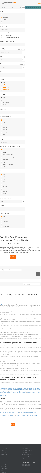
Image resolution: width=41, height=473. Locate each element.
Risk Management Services (21, 394)
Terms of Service (5, 465)
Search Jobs (4, 454)
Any (3, 15)
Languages (3, 139)
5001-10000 (4, 191)
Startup (3, 152)
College (2, 205)
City (1, 64)
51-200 (3, 182)
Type (1, 11)
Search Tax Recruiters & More (8, 456)
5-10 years (4, 221)
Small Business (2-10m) (7, 157)
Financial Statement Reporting (19, 392)
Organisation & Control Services (31, 391)
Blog (23, 457)
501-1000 (4, 186)
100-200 (4, 127)
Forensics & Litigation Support (33, 392)
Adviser (3, 19)
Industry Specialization (7, 41)
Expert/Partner (5, 226)
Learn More (13, 424)
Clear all (38, 274)
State (1, 56)
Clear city (21, 64)
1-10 (3, 177)
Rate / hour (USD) (5, 116)
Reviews (2, 94)
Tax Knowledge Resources (28, 456)
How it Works (13, 256)
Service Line (3, 26)
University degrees (6, 198)
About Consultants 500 (27, 450)
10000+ (3, 194)
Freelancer (4, 17)
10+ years (4, 224)
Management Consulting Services (16, 391)
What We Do (25, 452)
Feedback (3, 79)
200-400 (4, 130)
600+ (3, 134)
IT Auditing (9, 389)
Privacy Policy (4, 466)
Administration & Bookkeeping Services (17, 388)
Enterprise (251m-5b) (7, 164)
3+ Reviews (4, 100)
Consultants (9, 3)
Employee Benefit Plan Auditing (33, 388)
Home (3, 7)
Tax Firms (7, 33)
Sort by (19, 284)
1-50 (3, 122)
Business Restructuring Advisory (20, 389)
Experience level (5, 213)
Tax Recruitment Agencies (11, 38)
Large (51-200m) (6, 162)
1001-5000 (4, 189)
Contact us (3, 472)
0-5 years (4, 219)
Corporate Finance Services (34, 389)
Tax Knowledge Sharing (27, 454)
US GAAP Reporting (10, 394)
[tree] (12, 35)
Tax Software (7, 35)
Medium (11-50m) (6, 159)
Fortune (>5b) (5, 167)
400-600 (4, 132)
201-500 (4, 184)
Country (2, 49)
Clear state (21, 57)
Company (4, 22)
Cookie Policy (4, 468)
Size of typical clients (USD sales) (10, 146)
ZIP (1, 71)
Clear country (20, 49)
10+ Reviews (5, 102)
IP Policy (3, 470)
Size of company (5, 171)
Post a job (3, 452)
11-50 (3, 179)
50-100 (3, 125)
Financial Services (8, 392)
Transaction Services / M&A (34, 394)
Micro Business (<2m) (7, 155)
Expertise (3, 109)
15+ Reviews (5, 105)
